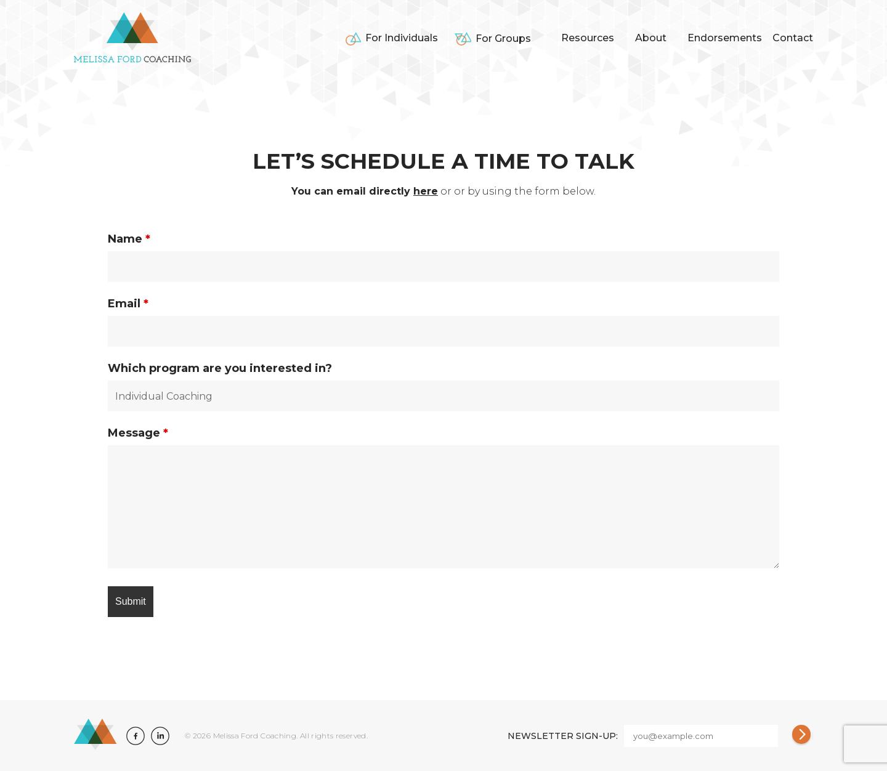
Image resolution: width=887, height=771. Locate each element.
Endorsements (724, 38)
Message (138, 433)
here (425, 191)
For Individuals (401, 38)
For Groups (503, 38)
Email (128, 303)
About (650, 38)
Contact (792, 38)
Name (129, 239)
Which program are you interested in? (220, 368)
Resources (587, 38)
